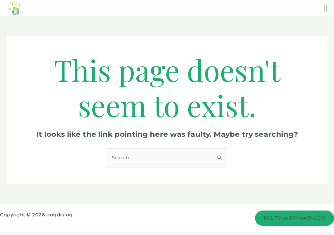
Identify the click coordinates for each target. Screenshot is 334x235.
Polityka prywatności (294, 218)
